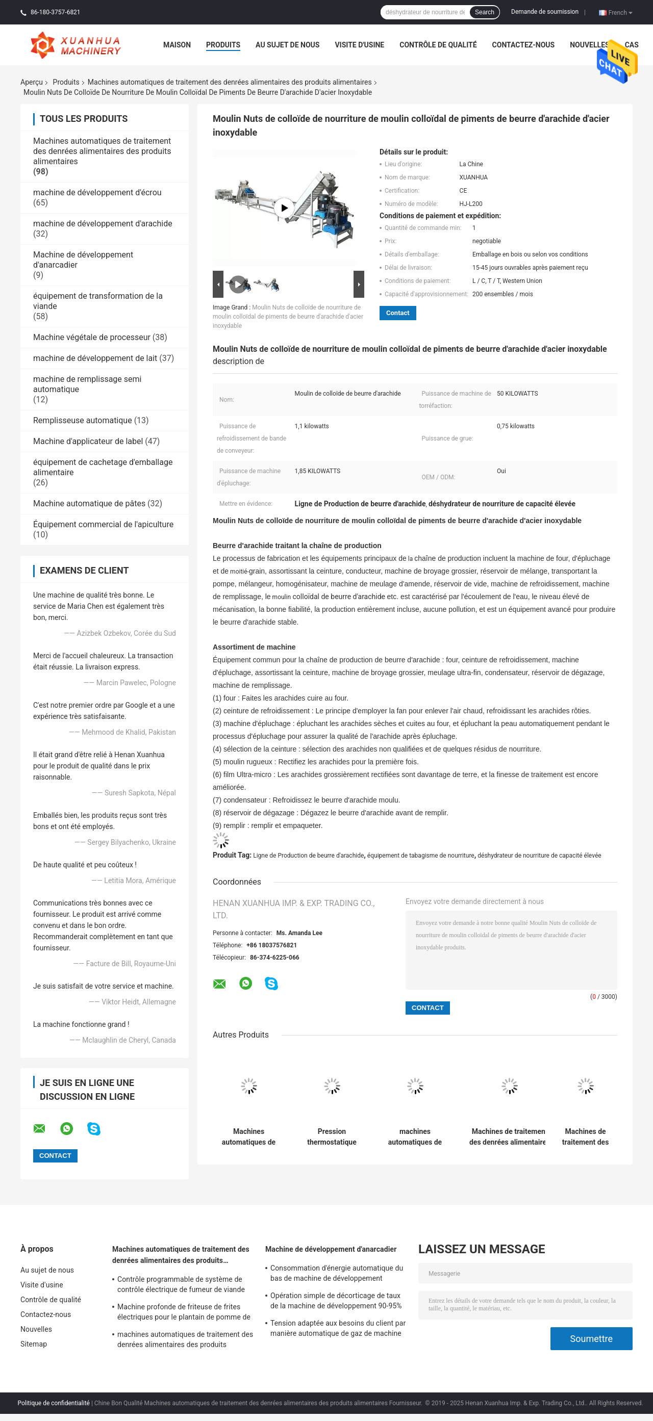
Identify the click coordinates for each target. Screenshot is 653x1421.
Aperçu (31, 82)
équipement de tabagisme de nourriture (420, 855)
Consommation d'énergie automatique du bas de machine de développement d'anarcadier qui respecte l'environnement (337, 1274)
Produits (223, 45)
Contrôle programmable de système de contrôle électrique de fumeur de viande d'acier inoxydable (181, 1286)
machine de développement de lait (95, 358)
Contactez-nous (523, 45)
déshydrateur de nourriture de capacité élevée (539, 855)
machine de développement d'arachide (102, 223)
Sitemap (33, 1344)
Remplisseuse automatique (82, 420)
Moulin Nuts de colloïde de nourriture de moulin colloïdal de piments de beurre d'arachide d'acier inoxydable (288, 316)
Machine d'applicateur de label (88, 441)
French (621, 12)
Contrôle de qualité (437, 45)
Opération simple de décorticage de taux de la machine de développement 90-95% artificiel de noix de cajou (336, 1302)
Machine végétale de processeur (91, 337)
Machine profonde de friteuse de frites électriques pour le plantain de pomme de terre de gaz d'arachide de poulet (183, 1313)
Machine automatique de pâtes (89, 503)
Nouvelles (589, 45)
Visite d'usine (359, 45)
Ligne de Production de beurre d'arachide (308, 855)
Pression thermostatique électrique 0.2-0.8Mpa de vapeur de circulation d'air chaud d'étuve (332, 1137)
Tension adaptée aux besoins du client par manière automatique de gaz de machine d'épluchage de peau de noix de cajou (338, 1329)
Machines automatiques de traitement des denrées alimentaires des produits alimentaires (230, 82)
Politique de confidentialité (53, 1403)
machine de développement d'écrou (97, 192)
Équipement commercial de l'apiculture (103, 524)
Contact (398, 313)
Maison (177, 45)
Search (484, 12)
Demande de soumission (545, 11)
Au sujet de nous (287, 45)
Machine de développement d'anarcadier (330, 1249)
